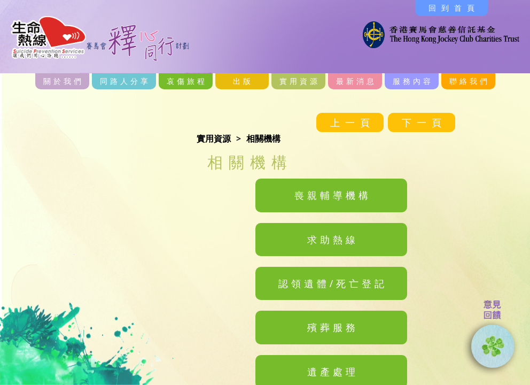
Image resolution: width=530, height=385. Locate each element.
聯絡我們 (469, 81)
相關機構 (263, 138)
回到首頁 (454, 8)
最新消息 (356, 81)
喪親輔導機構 (332, 195)
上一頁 (352, 122)
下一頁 (424, 122)
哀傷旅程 (187, 81)
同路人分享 (125, 81)
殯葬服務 (332, 327)
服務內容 (413, 81)
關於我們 (63, 81)
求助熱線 (332, 239)
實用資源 (299, 81)
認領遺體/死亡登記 (333, 283)
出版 (243, 81)
